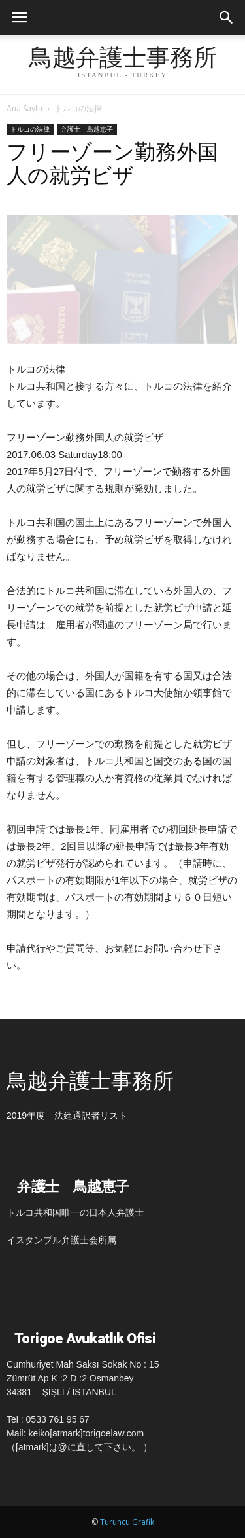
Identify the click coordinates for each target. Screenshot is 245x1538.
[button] (226, 17)
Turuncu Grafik (127, 1522)
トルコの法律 (78, 108)
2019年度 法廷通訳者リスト (67, 1115)
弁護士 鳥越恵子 (87, 129)
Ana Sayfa (24, 108)
